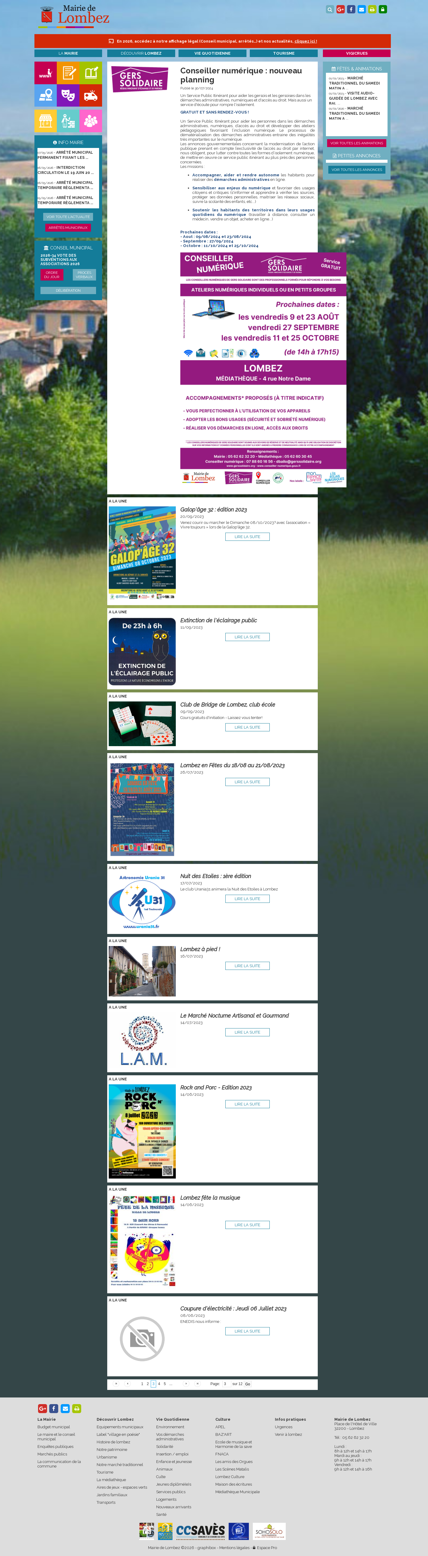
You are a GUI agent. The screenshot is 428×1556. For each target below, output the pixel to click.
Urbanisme (107, 1457)
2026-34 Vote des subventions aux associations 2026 (60, 259)
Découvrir (141, 53)
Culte (161, 1476)
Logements (166, 1499)
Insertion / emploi (172, 1454)
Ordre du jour (52, 275)
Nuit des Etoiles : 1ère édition (215, 876)
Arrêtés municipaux (68, 228)
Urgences (283, 1427)
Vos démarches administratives (170, 1436)
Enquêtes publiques (55, 1446)
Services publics (170, 1492)
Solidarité (164, 1446)
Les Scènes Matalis (232, 1469)
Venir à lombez (288, 1434)
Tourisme (105, 1472)
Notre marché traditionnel (120, 1464)
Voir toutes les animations (356, 143)
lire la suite (247, 536)
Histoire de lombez (113, 1442)
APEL (220, 1427)
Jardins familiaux (112, 1495)
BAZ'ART (223, 1434)
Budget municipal (53, 1427)
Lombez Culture (229, 1476)
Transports (106, 1502)
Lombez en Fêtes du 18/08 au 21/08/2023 (232, 765)
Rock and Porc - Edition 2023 (216, 1087)
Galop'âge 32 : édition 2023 (213, 509)
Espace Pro (265, 1547)
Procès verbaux (84, 275)
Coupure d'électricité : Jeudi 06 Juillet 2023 (233, 1308)
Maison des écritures (233, 1484)
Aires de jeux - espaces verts (122, 1487)
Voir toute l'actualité (68, 217)
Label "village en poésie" (118, 1434)
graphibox (207, 1547)
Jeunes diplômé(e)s (173, 1484)
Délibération (68, 290)
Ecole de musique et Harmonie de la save (233, 1444)
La (68, 53)
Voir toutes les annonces (357, 170)
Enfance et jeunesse (174, 1461)
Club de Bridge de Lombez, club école (227, 704)
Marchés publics (52, 1454)
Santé (161, 1514)
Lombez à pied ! (200, 949)
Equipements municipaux (120, 1427)
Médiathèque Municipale (237, 1492)
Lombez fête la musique (210, 1198)
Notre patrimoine (112, 1449)
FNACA (222, 1454)
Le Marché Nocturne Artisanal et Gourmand (234, 1015)
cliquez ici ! (305, 41)
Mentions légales (234, 1547)
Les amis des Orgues (234, 1461)
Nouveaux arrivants (173, 1507)
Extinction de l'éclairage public (218, 620)
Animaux (164, 1469)
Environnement (170, 1427)
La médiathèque (111, 1479)
